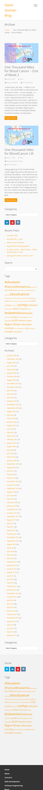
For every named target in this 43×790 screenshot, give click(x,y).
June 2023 (10, 390)
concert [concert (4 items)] (8, 305)
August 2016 (11, 544)
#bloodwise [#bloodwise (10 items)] (12, 282)
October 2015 (12, 569)
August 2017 (11, 520)
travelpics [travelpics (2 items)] (32, 328)
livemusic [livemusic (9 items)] (27, 313)
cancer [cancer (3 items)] (7, 301)
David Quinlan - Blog (11, 10)
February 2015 (12, 586)
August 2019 (11, 467)
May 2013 (10, 632)
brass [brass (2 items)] (28, 298)
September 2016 (13, 541)
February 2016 (12, 562)
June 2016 (10, 551)
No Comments (28, 83)
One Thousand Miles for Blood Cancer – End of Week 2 (21, 71)
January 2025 (12, 373)
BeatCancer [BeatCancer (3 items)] (12, 290)
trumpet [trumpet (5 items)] (9, 331)
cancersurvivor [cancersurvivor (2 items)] (14, 301)
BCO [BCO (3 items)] (6, 290)
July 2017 (10, 523)
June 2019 (10, 471)
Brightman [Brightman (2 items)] (33, 298)
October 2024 (12, 376)
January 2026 (12, 355)
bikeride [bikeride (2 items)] (7, 295)
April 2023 (10, 397)
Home (7, 30)
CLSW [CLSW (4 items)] (32, 301)
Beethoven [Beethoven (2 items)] (21, 290)
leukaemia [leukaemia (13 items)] (12, 313)
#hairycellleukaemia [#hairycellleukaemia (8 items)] (17, 286)
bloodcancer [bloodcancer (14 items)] (20, 294)
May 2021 (10, 432)
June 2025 (10, 366)
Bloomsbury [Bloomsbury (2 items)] (18, 298)
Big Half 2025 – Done (15, 239)
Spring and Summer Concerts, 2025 (20, 256)
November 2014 (13, 593)
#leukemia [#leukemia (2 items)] (33, 287)
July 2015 (10, 576)
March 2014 (11, 611)
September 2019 (13, 464)
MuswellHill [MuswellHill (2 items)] (8, 321)
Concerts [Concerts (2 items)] (14, 305)
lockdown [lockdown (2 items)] (7, 317)
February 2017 (12, 534)
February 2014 (12, 614)
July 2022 (10, 415)
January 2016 (12, 565)
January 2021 (12, 443)
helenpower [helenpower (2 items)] (8, 309)
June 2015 (10, 579)
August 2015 (11, 572)
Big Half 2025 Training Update (18, 246)
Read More (11, 118)
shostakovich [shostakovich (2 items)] (20, 328)
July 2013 (10, 625)
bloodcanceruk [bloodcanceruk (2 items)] (9, 298)
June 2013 (10, 628)
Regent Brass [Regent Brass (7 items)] (12, 324)
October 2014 (12, 597)
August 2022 (11, 411)
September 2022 (13, 408)
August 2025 (11, 362)
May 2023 (10, 394)
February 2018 (12, 502)
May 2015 (10, 583)
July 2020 (10, 450)
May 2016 (10, 555)
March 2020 (11, 457)
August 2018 (11, 492)
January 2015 (12, 590)
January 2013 (12, 635)
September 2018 (13, 488)
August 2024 (11, 380)
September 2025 (13, 359)
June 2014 (10, 604)
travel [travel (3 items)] (27, 328)
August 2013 (11, 621)
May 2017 (10, 527)
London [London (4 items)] (14, 317)
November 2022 (13, 404)
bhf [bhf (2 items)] (34, 290)
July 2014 (10, 600)
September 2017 (13, 516)
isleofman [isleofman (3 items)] (23, 309)
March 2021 (11, 436)
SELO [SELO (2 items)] (14, 328)
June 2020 (10, 453)
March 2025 (11, 369)
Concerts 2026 (12, 235)
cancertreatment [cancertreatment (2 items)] (24, 301)
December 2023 (13, 383)
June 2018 (10, 495)
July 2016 (10, 548)
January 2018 (12, 506)
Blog (8, 83)
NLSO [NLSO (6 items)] (15, 320)
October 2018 (12, 485)
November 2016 (13, 537)
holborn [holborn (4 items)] (16, 308)
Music (21, 161)
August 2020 (11, 446)
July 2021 (10, 429)
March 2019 (11, 478)
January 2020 (12, 460)
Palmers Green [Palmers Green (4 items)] (25, 320)
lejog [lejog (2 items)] (29, 309)
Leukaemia (14, 83)
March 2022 (11, 418)
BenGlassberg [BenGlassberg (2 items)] (29, 290)
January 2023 (12, 401)
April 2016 (10, 558)
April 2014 (10, 607)
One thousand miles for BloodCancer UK (19, 151)
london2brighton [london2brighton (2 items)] (23, 317)
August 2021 (11, 425)
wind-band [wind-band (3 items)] (17, 332)
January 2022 (12, 422)
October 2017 (12, 513)
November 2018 (13, 481)
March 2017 (11, 530)
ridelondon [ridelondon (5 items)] (26, 324)
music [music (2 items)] (30, 317)
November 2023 (13, 387)
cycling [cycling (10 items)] (22, 305)
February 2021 (12, 439)
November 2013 (13, 618)
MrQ (21, 79)
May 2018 (10, 499)
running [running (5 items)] (9, 328)
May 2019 (10, 474)
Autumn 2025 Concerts (15, 242)
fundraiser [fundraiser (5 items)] (32, 305)
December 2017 (13, 509)
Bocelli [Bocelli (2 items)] (24, 298)
